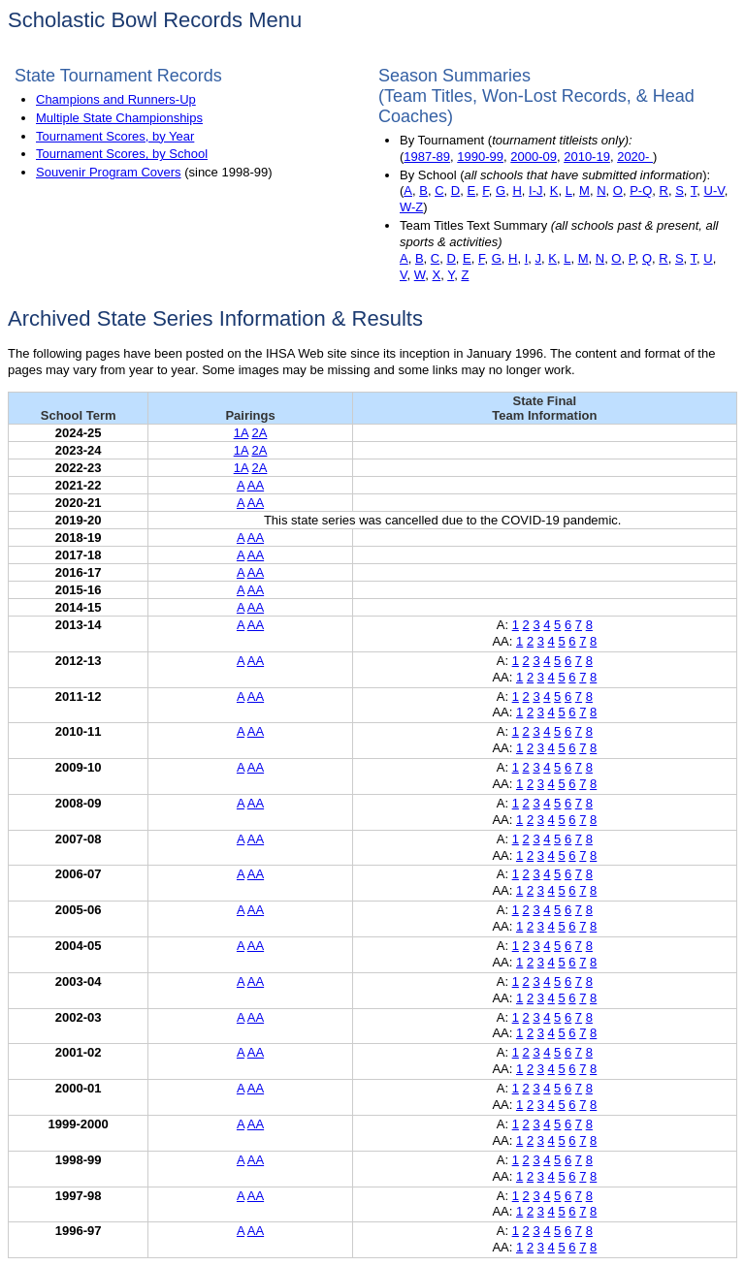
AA (255, 485)
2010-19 (587, 156)
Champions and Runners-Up (116, 99)
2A (259, 433)
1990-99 (480, 156)
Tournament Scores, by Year (115, 136)
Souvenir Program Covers (108, 172)
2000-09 (533, 156)
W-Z (411, 207)
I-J (535, 190)
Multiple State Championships (119, 118)
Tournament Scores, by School (122, 153)
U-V (714, 190)
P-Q (641, 190)
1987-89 (427, 156)
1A (241, 433)
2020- (635, 156)
